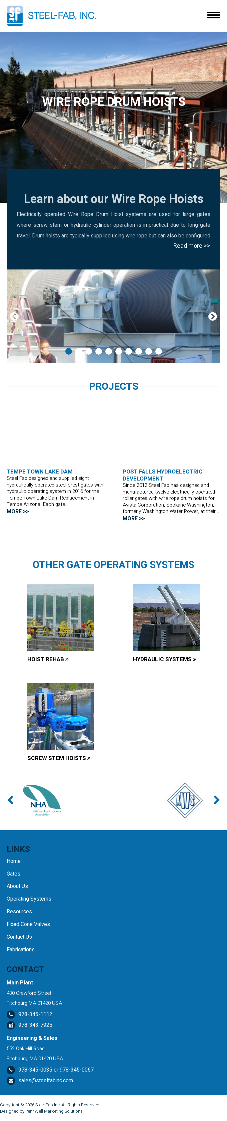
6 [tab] (118, 351)
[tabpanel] (113, 316)
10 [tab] (158, 351)
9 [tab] (148, 351)
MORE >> (18, 512)
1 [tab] (68, 351)
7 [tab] (128, 351)
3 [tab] (88, 351)
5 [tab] (108, 351)
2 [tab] (78, 351)
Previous (14, 316)
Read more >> (191, 245)
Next (212, 316)
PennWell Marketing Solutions (54, 1111)
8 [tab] (138, 351)
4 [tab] (98, 351)
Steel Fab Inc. (48, 1105)
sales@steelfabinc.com (45, 1081)
